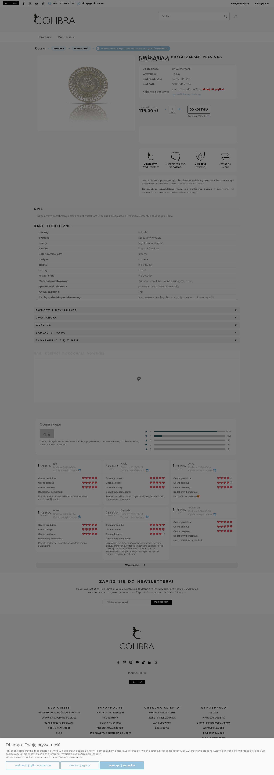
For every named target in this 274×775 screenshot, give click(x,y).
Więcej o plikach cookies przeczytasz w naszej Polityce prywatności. (44, 757)
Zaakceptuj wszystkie (122, 765)
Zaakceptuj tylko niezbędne (33, 765)
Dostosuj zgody (79, 765)
